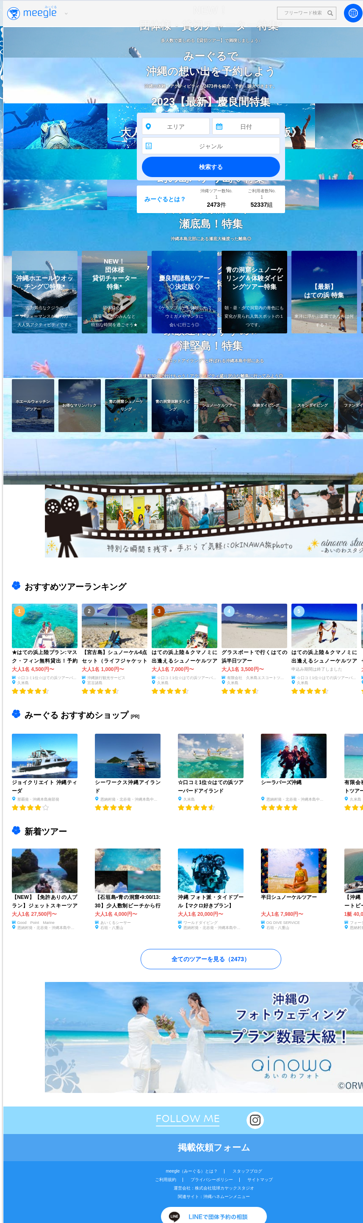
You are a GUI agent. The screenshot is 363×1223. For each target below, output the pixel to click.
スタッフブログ (247, 1171)
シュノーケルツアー (219, 405)
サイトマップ (260, 1179)
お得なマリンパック (79, 405)
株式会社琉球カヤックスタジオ (224, 1188)
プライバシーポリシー (212, 1179)
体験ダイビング (265, 405)
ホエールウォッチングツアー (33, 405)
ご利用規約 (165, 1179)
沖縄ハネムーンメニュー (226, 1196)
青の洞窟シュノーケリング (126, 405)
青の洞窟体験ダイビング (172, 405)
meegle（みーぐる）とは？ (192, 1171)
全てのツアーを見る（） (211, 959)
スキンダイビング (312, 405)
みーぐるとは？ (165, 199)
